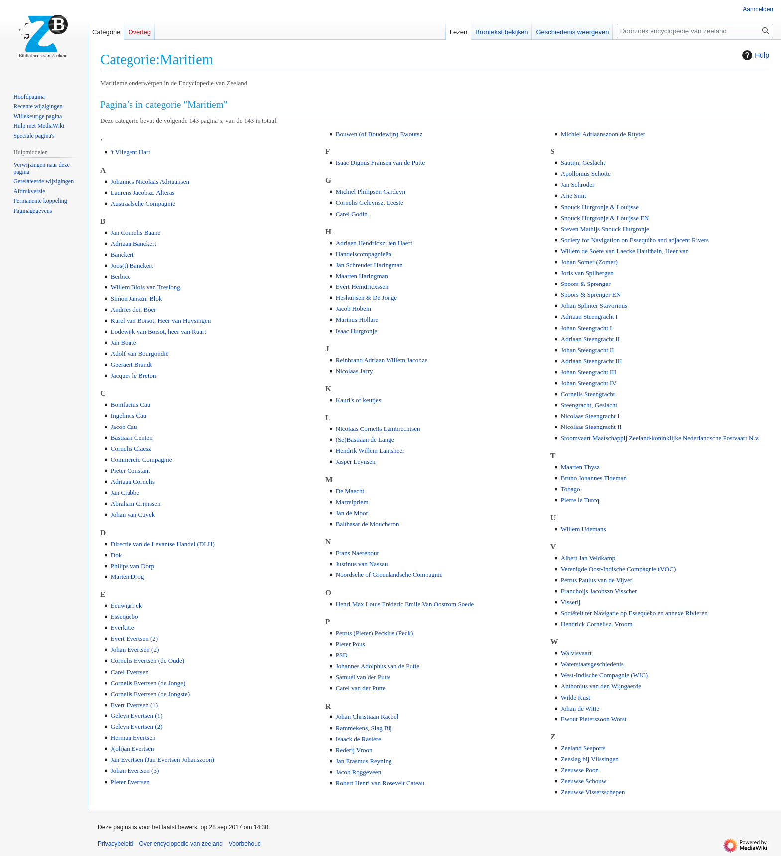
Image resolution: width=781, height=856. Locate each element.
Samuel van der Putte (363, 677)
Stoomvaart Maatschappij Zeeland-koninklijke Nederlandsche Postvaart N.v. (660, 438)
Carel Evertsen (130, 672)
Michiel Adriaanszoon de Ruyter (603, 134)
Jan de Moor (352, 513)
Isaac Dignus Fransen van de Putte (380, 162)
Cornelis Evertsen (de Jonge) (148, 683)
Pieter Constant (130, 470)
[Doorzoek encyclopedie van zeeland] (695, 31)
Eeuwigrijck (126, 605)
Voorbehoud (245, 843)
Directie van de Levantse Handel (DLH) (163, 544)
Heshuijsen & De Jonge (366, 297)
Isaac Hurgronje (356, 331)
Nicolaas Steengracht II (591, 426)
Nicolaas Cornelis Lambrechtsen (378, 428)
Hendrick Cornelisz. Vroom (597, 624)
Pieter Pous (350, 644)
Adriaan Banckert (133, 243)
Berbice (120, 276)
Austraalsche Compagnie (143, 203)
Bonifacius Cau (131, 404)
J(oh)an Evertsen (132, 748)
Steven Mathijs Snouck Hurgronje (605, 229)
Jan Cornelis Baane (135, 232)
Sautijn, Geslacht (583, 162)
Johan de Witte (580, 708)
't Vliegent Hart (130, 152)
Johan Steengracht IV (589, 383)
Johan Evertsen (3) (135, 770)
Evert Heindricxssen (362, 286)
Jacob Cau (124, 426)
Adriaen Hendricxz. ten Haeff (374, 243)
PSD (342, 655)
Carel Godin (352, 214)
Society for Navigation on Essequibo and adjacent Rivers (635, 240)
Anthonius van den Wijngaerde (601, 686)
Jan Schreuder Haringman (369, 265)
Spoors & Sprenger (586, 283)
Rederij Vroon (354, 750)
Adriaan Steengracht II (590, 339)
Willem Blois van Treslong (145, 287)
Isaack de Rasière (358, 739)
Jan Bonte (123, 342)
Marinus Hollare (357, 319)
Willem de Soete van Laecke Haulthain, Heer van (625, 251)
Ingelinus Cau (129, 415)
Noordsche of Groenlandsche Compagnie (389, 574)
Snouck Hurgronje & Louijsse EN (605, 218)
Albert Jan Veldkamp (588, 558)
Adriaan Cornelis (133, 481)
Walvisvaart (576, 653)
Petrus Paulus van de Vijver (596, 580)
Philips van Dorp (132, 566)
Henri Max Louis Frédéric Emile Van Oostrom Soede (405, 604)
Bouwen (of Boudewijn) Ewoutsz (379, 134)
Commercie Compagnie (141, 459)
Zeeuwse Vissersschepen (593, 792)
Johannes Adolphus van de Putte (377, 666)
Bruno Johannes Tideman (594, 478)
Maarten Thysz (580, 467)
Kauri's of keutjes (358, 400)
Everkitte (122, 627)
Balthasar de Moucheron (367, 524)
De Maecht (350, 491)
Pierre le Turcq (580, 500)
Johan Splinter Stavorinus (594, 305)
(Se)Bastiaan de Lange (365, 439)
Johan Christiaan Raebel (367, 716)
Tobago (570, 489)
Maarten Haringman (362, 276)
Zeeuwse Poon (580, 770)
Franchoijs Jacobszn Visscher (599, 591)
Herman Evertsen (133, 737)
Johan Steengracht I (586, 328)
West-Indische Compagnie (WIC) (604, 675)
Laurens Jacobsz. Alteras (143, 192)
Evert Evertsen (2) (134, 638)
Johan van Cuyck (133, 514)
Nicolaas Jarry (354, 371)
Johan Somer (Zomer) (589, 262)
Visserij (571, 602)
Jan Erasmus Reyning (364, 761)
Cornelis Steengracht (588, 394)
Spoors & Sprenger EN (591, 294)
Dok (116, 555)
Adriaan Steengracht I (589, 316)
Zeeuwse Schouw (583, 781)
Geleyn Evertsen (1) (137, 715)
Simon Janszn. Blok (136, 298)
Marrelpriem (352, 502)
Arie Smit (573, 195)
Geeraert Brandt (131, 364)
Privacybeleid (115, 843)
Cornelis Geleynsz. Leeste (369, 202)
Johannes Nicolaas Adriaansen (150, 181)
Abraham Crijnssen (136, 503)
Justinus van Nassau (362, 564)
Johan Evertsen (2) (135, 649)
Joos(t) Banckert (132, 265)
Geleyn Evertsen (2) (137, 726)
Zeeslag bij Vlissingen (590, 759)
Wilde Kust (575, 697)
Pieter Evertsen (130, 782)
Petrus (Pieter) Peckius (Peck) (374, 633)
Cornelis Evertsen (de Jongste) (150, 694)
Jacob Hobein (353, 308)
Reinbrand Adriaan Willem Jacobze (381, 360)
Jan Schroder (578, 184)
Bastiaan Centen (132, 437)
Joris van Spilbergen (587, 273)
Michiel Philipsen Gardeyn (370, 191)
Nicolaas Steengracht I (590, 416)
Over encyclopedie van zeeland (180, 843)
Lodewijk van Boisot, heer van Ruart (158, 331)
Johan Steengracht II (587, 350)
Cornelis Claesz (131, 448)
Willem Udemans (583, 529)
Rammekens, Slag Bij (364, 728)
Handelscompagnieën (363, 254)
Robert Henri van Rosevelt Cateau (380, 783)
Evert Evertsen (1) (134, 705)
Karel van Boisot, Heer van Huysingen (161, 320)
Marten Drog (127, 576)
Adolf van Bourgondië (140, 353)
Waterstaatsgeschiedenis (592, 664)
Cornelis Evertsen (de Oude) (147, 660)
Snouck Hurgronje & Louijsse (600, 207)
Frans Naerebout (357, 553)
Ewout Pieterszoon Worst (594, 719)
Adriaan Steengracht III (591, 361)
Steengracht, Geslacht (589, 405)
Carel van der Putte (361, 688)
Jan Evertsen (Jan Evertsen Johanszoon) (162, 759)
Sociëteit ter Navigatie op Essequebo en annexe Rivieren (634, 613)
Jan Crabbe (125, 492)
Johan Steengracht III (588, 372)
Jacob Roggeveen (358, 772)
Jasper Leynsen (356, 461)
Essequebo (124, 616)
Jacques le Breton (133, 375)
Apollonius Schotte (586, 173)
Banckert (122, 254)
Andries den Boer (133, 309)
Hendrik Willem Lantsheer (370, 450)
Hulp (754, 55)
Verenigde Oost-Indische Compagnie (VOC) (618, 568)
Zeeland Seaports (583, 748)
